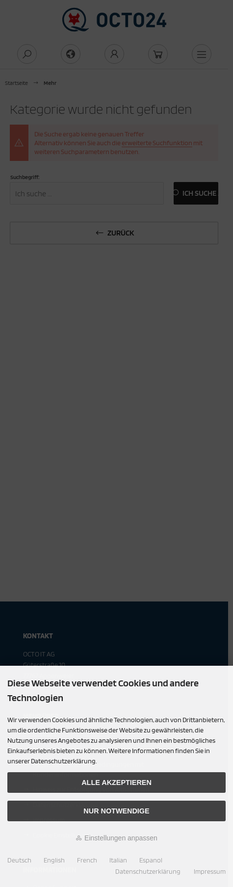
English (54, 860)
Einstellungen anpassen (116, 838)
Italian (118, 860)
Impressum (210, 871)
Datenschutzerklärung (148, 871)
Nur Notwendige (116, 811)
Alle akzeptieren (116, 782)
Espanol (150, 860)
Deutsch (19, 860)
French (87, 860)
